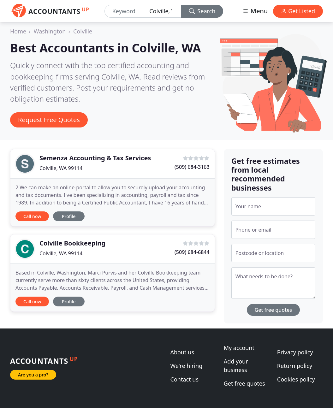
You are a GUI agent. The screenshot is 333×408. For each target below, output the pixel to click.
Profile (68, 216)
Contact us (184, 379)
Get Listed (298, 11)
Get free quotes (273, 309)
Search (202, 11)
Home (18, 31)
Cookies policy (296, 379)
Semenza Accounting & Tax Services (95, 158)
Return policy (294, 366)
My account (239, 348)
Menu (255, 11)
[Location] (162, 11)
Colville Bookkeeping (72, 243)
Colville (82, 31)
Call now (32, 216)
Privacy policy (295, 352)
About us (182, 352)
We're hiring (186, 366)
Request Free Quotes (49, 119)
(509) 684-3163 (192, 166)
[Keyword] (124, 11)
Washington (50, 31)
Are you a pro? (33, 375)
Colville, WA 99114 (60, 168)
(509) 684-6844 (192, 252)
